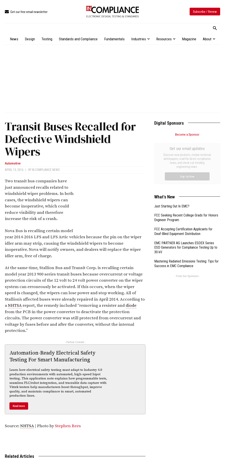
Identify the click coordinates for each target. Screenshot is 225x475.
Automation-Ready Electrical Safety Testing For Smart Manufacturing (52, 356)
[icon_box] (26, 12)
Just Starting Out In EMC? (171, 157)
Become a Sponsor (187, 135)
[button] (215, 28)
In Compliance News (46, 170)
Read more (19, 406)
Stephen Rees (68, 426)
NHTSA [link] (15, 305)
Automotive (13, 163)
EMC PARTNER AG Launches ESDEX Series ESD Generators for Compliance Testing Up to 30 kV (185, 198)
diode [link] (131, 305)
